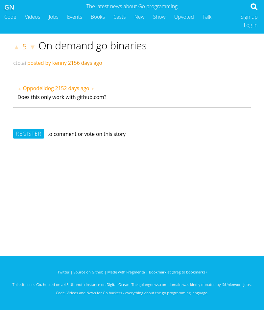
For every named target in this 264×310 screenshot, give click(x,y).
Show (159, 16)
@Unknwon (231, 284)
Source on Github (88, 272)
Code (10, 16)
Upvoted (184, 16)
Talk (207, 16)
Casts (119, 16)
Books (98, 16)
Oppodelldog (38, 88)
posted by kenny (47, 62)
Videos (32, 16)
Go (38, 284)
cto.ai (19, 62)
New (139, 16)
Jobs (54, 16)
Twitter (64, 272)
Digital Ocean (118, 284)
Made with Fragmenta (126, 272)
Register (28, 133)
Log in (250, 25)
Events (74, 16)
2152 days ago (72, 88)
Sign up (249, 16)
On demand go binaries (92, 45)
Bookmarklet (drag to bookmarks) (177, 272)
